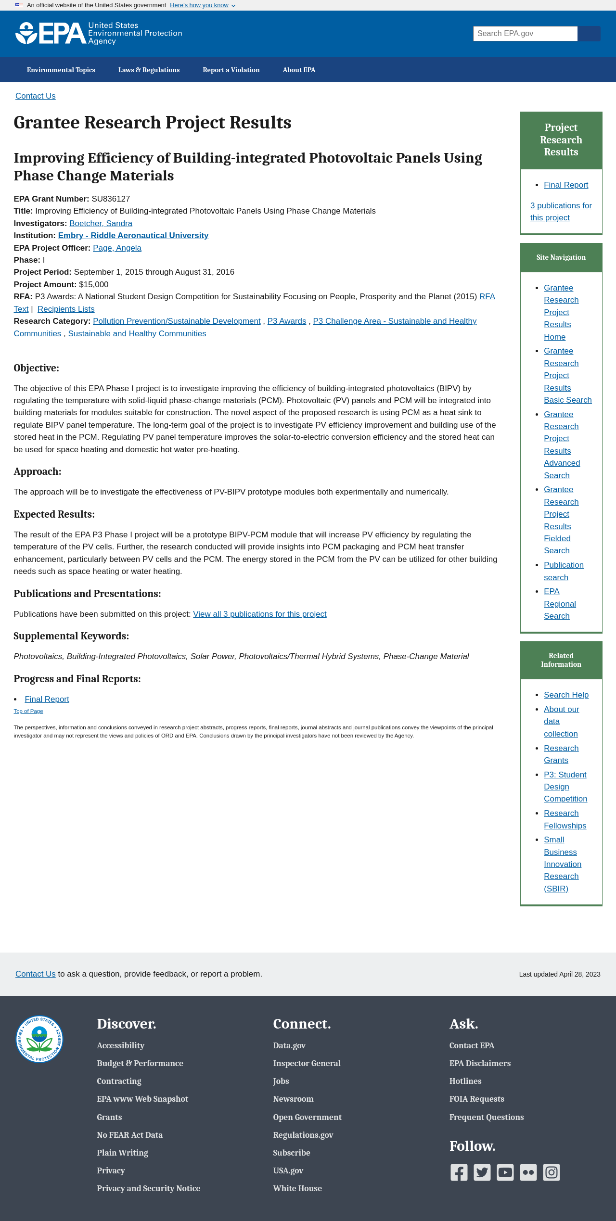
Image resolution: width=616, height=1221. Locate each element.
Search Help (566, 695)
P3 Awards (287, 321)
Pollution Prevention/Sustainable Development (176, 321)
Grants (109, 1117)
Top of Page (28, 711)
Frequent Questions (486, 1117)
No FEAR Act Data (130, 1135)
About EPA (299, 70)
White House (297, 1188)
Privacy (111, 1170)
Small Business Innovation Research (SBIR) (562, 864)
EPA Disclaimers (480, 1063)
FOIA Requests (476, 1099)
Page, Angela (117, 248)
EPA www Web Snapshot (142, 1099)
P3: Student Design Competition (565, 787)
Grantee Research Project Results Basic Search (568, 375)
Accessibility (120, 1045)
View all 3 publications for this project (259, 614)
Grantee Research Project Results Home (561, 312)
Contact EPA (472, 1045)
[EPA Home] (98, 33)
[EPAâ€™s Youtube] (505, 1172)
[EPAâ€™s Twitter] (482, 1172)
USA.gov (288, 1170)
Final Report (47, 699)
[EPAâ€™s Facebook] (459, 1172)
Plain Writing (122, 1152)
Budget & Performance (140, 1063)
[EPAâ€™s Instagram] (551, 1172)
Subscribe (291, 1152)
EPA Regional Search (560, 604)
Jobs (281, 1081)
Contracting (119, 1081)
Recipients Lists (66, 309)
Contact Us (35, 96)
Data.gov (289, 1045)
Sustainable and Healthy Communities (137, 333)
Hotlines (465, 1081)
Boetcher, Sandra (100, 223)
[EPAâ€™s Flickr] (528, 1172)
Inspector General (307, 1063)
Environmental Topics (61, 70)
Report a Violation (231, 70)
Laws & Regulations (149, 70)
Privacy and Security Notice (148, 1188)
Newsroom (293, 1099)
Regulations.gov (303, 1135)
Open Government (307, 1117)
